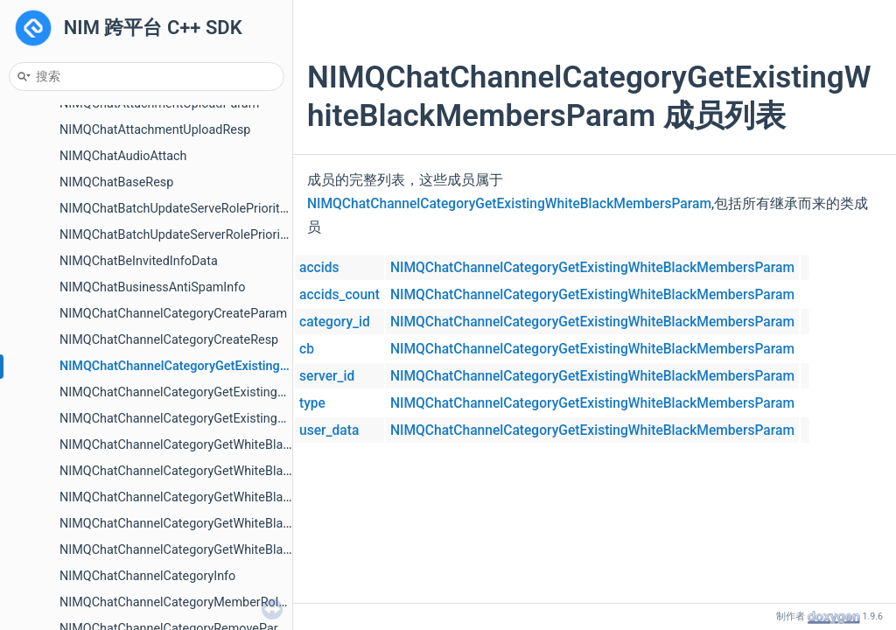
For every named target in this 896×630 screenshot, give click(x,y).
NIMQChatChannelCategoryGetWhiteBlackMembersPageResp (232, 471)
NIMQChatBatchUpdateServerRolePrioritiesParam (198, 235)
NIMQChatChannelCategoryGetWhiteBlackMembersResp (218, 497)
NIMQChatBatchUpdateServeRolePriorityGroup (189, 208)
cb (306, 349)
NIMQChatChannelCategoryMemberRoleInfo (183, 602)
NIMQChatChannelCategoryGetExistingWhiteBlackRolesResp (229, 418)
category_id (334, 322)
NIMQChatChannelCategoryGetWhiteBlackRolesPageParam (226, 523)
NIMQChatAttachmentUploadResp (155, 129)
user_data (329, 430)
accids (319, 268)
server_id (326, 376)
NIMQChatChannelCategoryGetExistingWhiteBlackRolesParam (234, 392)
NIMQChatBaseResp (116, 182)
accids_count (339, 295)
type (312, 403)
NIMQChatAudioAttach (123, 156)
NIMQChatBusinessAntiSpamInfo (152, 287)
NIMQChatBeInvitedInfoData (139, 261)
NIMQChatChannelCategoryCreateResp (169, 339)
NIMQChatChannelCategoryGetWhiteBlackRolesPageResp (221, 549)
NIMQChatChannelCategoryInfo (147, 576)
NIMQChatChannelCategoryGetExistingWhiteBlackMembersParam (247, 366)
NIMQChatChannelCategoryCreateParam (173, 313)
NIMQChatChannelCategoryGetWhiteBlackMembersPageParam (237, 445)
